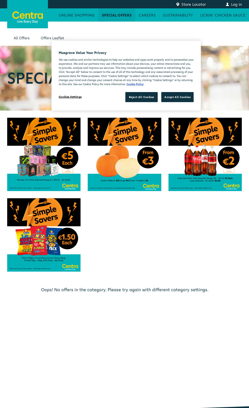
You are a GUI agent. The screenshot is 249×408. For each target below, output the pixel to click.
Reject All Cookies (141, 97)
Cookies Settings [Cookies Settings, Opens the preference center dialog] (70, 97)
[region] (126, 76)
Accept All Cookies (177, 97)
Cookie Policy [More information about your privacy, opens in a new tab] (135, 84)
